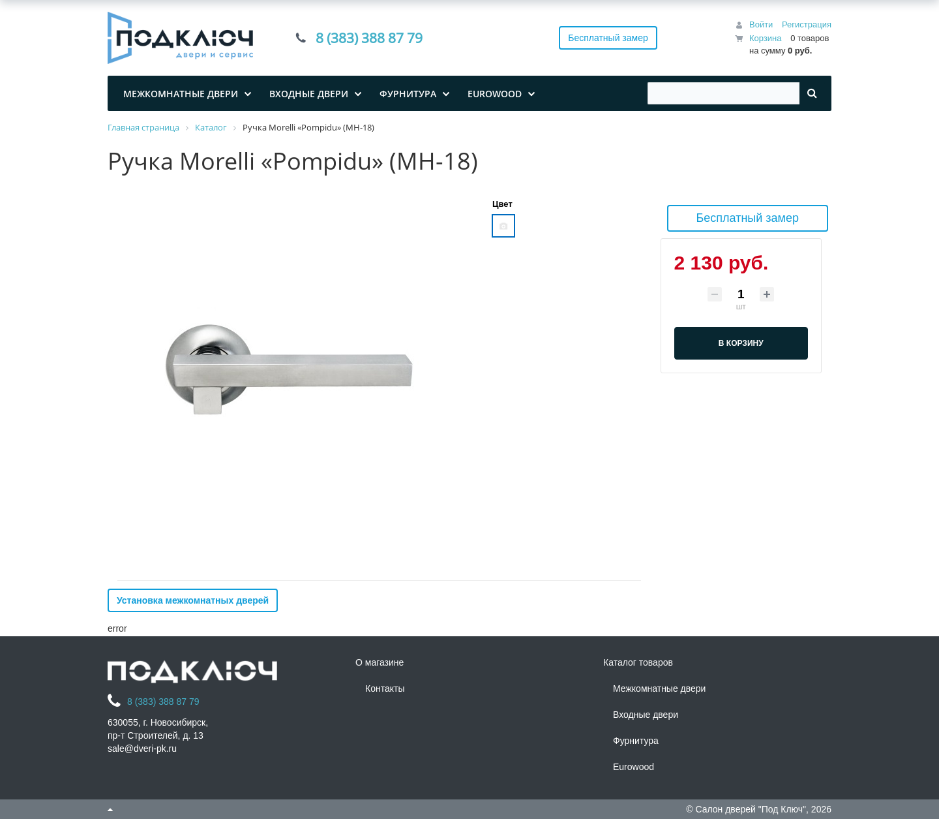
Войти (761, 24)
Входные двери (645, 714)
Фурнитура (636, 740)
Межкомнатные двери (659, 688)
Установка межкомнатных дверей (193, 600)
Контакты (384, 688)
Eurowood (633, 767)
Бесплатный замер (608, 38)
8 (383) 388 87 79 (369, 38)
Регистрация (806, 24)
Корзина (765, 38)
